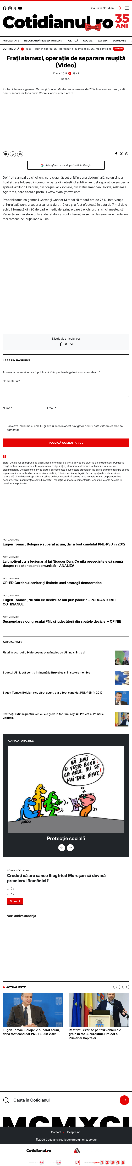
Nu (10, 893)
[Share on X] (121, 154)
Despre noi (74, 1132)
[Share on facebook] (116, 154)
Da (10, 888)
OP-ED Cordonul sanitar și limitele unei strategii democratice (52, 583)
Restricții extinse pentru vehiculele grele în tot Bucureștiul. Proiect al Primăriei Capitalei (53, 715)
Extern (103, 40)
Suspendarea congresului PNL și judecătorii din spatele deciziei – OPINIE (62, 621)
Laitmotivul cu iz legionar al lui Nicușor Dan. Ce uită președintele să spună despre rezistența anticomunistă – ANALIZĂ (63, 563)
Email (51, 408)
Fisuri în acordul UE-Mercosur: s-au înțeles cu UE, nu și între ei (72, 48)
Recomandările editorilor (43, 40)
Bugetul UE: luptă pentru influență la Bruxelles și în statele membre (46, 672)
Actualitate (11, 40)
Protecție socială (66, 838)
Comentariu (11, 381)
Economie (119, 40)
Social (87, 40)
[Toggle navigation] (126, 8)
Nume (7, 408)
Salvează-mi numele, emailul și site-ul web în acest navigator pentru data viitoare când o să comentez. (65, 427)
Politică (72, 40)
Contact (56, 1132)
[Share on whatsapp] (126, 154)
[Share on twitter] (66, 344)
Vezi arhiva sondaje (21, 916)
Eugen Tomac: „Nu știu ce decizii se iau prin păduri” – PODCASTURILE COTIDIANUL (60, 602)
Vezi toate (118, 48)
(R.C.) (68, 79)
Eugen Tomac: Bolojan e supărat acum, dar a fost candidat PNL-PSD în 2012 (64, 544)
